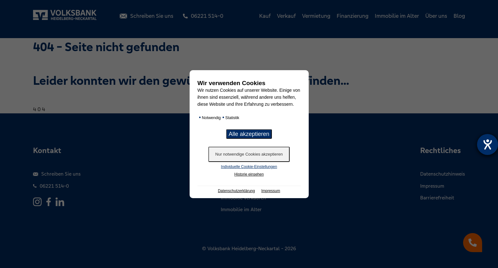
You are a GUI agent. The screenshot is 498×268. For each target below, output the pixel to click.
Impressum (270, 191)
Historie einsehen (249, 174)
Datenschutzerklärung (236, 191)
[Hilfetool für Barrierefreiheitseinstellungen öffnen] (487, 144)
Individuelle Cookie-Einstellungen (249, 166)
